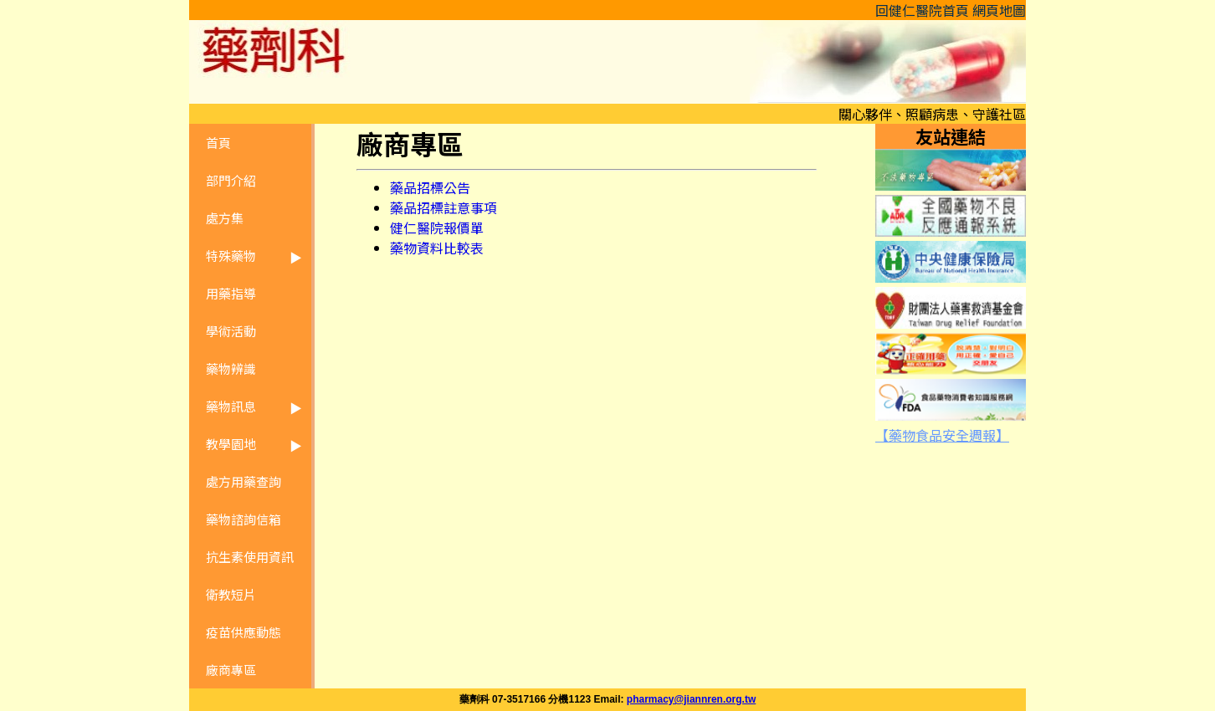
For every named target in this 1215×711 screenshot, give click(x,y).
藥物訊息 (231, 406)
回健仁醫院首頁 (922, 10)
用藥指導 (231, 293)
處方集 (225, 218)
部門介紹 (231, 180)
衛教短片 (231, 594)
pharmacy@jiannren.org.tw (691, 699)
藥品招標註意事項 (443, 207)
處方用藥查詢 (243, 481)
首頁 (218, 142)
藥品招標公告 (430, 187)
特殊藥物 (231, 255)
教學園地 (231, 444)
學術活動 (231, 331)
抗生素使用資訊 (250, 556)
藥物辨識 (231, 368)
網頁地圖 (999, 10)
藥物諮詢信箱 (243, 519)
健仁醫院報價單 (437, 227)
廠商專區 (231, 669)
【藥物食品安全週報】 (942, 435)
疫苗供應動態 (243, 632)
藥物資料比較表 (437, 248)
